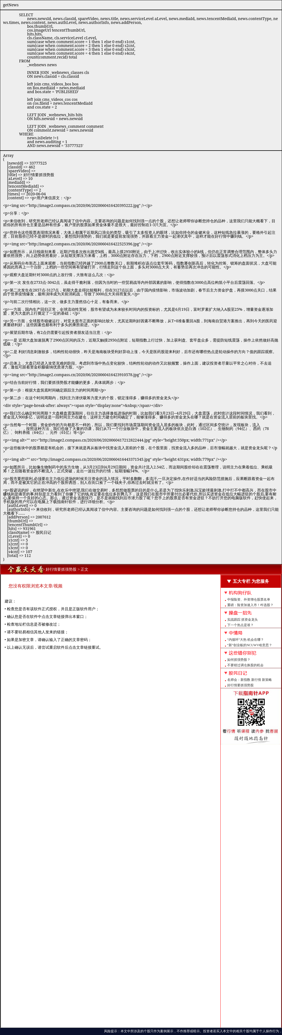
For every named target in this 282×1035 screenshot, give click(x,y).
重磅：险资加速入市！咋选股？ (250, 605)
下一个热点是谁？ (240, 625)
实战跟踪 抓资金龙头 (242, 619)
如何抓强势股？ (238, 660)
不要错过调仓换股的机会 (245, 665)
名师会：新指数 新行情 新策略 (249, 680)
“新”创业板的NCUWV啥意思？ (249, 645)
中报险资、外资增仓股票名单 (248, 599)
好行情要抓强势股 (240, 685)
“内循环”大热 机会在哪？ (245, 640)
